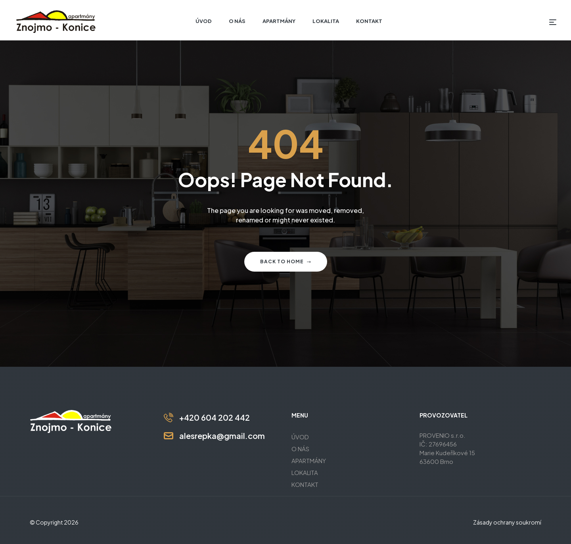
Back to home (285, 261)
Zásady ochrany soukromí (507, 522)
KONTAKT (304, 484)
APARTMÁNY (308, 460)
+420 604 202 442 (214, 417)
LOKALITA (304, 472)
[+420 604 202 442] (168, 417)
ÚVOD (300, 437)
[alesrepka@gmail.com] (168, 436)
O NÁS (300, 448)
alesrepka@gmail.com (222, 436)
